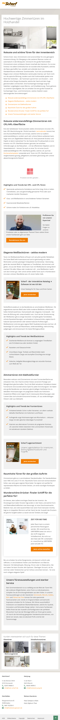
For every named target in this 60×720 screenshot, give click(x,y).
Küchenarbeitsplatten (11, 153)
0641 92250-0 (8, 705)
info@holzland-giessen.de (13, 708)
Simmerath (37, 595)
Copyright (22, 718)
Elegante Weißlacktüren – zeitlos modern (22, 101)
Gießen (50, 595)
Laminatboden (41, 131)
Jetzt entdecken (30, 294)
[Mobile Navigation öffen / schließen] (56, 5)
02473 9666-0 (8, 686)
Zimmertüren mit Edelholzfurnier (19, 104)
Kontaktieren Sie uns (17, 240)
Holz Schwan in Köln (31, 701)
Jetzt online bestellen (42, 549)
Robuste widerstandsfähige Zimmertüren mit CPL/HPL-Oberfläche (31, 98)
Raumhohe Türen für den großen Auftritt (22, 108)
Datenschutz (31, 718)
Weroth (44, 595)
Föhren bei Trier (18, 597)
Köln (7, 597)
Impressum (41, 718)
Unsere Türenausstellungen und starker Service (24, 114)
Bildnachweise (11, 718)
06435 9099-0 (30, 686)
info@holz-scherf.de (11, 688)
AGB (3, 718)
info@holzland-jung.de (34, 688)
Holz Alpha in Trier (30, 703)
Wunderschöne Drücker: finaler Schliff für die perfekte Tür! (28, 111)
